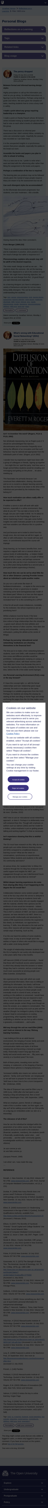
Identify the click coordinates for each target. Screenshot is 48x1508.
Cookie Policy (12, 733)
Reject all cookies (18, 788)
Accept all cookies (18, 780)
